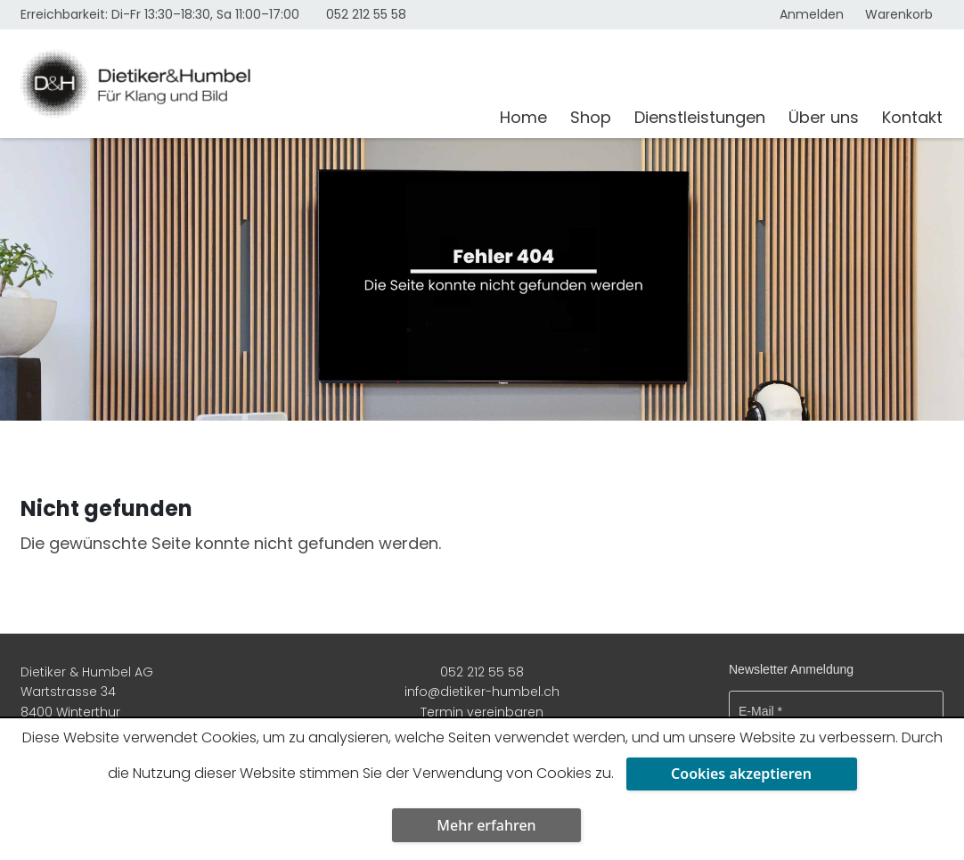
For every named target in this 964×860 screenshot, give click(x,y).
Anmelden (812, 14)
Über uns (823, 117)
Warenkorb (899, 14)
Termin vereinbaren (482, 712)
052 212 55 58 (366, 14)
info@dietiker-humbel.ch (482, 691)
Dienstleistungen (699, 117)
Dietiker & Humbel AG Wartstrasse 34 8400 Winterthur (86, 692)
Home (523, 117)
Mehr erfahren (486, 825)
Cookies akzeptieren (741, 773)
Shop (590, 117)
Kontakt (912, 117)
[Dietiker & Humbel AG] (249, 84)
